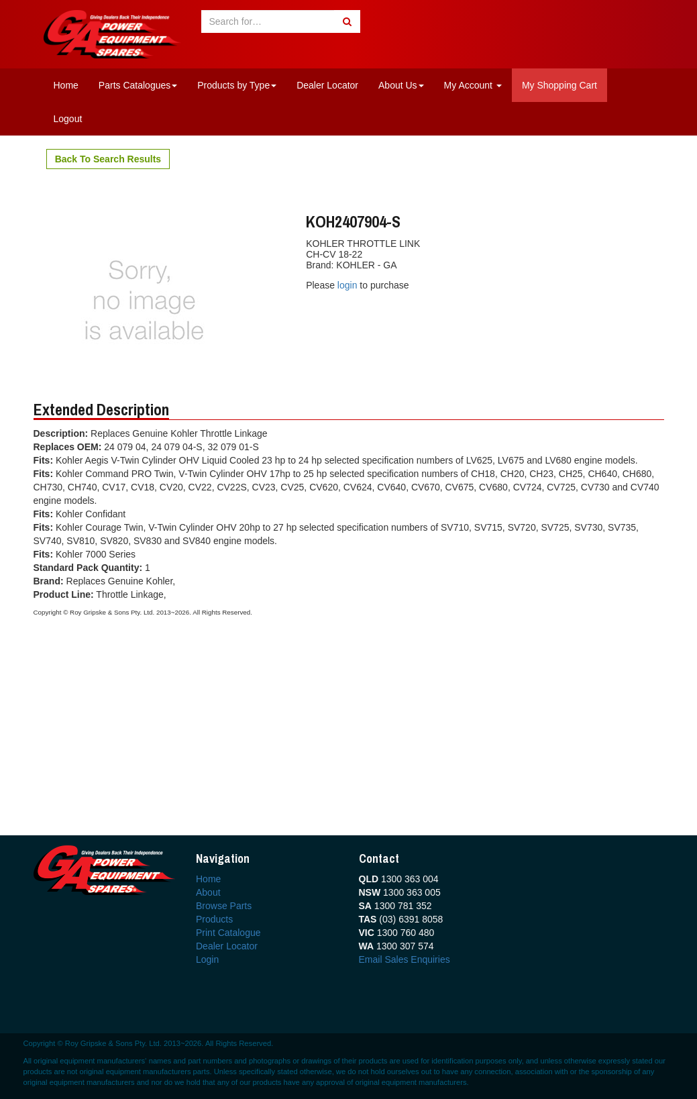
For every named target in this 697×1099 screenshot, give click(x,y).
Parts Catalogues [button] (138, 85)
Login (207, 959)
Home (66, 85)
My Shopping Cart (559, 85)
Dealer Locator (327, 85)
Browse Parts (224, 905)
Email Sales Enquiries (404, 959)
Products (214, 919)
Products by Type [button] (236, 85)
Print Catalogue (228, 932)
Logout (68, 118)
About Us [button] (401, 85)
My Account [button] (473, 85)
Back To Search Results (108, 159)
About (208, 892)
